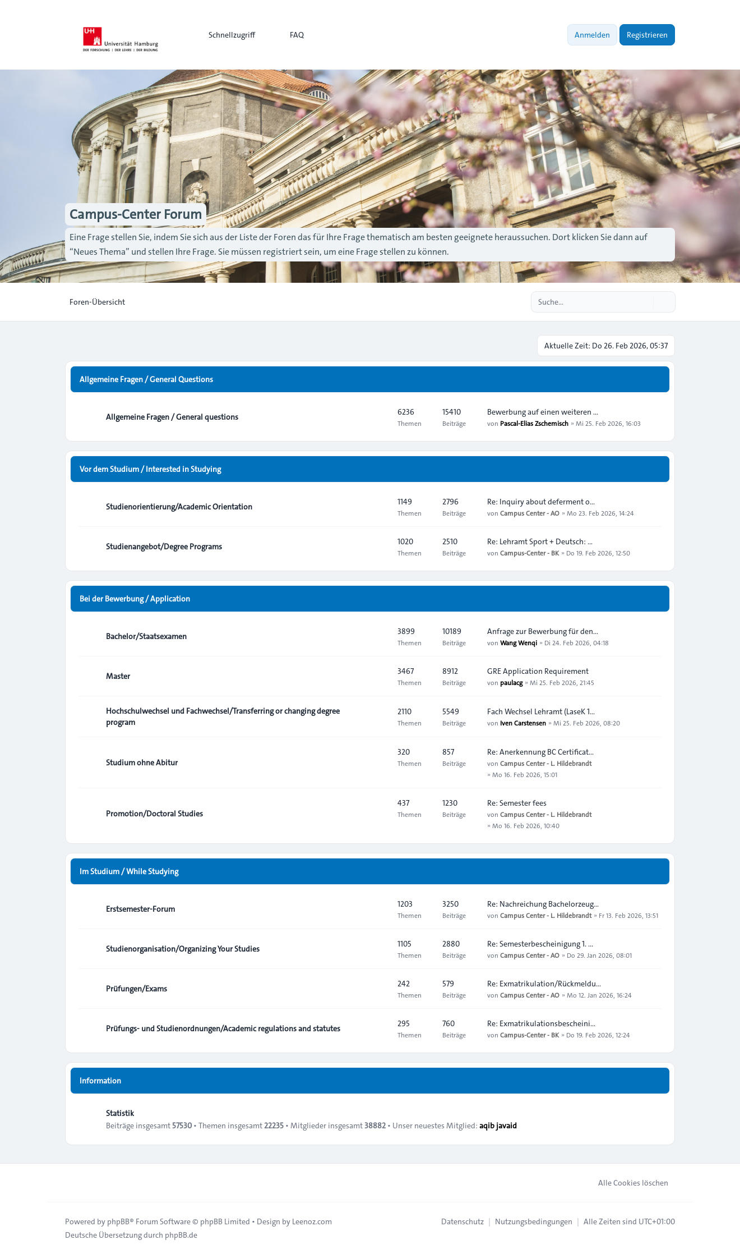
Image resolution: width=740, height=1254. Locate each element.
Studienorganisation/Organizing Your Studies (183, 948)
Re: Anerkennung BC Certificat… (540, 751)
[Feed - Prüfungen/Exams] (378, 988)
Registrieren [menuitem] (647, 34)
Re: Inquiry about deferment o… (541, 501)
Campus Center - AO (529, 513)
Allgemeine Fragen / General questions (172, 416)
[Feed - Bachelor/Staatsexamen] (378, 636)
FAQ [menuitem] (289, 34)
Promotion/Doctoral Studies (154, 813)
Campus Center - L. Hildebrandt (545, 763)
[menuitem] (226, 35)
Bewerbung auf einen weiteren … (542, 411)
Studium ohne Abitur (142, 762)
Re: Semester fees (517, 803)
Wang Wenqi (518, 642)
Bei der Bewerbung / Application (135, 598)
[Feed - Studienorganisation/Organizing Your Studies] (378, 948)
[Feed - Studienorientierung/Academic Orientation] (378, 506)
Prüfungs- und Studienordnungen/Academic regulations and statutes (223, 1028)
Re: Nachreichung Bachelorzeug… (543, 904)
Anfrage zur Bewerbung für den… (542, 631)
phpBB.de (181, 1235)
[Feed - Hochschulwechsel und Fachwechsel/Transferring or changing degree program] (378, 716)
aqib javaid (498, 1125)
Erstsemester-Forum (140, 909)
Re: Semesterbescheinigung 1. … (540, 943)
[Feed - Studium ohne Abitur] (378, 762)
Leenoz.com (312, 1221)
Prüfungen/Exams (136, 988)
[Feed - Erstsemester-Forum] (378, 908)
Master (118, 676)
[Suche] (643, 301)
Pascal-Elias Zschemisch (534, 423)
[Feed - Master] (378, 676)
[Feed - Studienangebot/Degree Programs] (378, 546)
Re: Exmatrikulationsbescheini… (541, 1023)
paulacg (511, 682)
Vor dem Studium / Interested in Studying (150, 469)
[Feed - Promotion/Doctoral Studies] (378, 813)
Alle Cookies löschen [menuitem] (626, 1182)
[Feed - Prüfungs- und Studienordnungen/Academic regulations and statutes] (378, 1028)
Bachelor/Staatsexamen (146, 636)
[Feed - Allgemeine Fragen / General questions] (378, 416)
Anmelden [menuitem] (592, 34)
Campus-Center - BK (529, 553)
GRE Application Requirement (538, 671)
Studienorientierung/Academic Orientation (179, 506)
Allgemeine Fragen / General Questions (146, 379)
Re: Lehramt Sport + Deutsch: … (540, 541)
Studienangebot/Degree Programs (164, 546)
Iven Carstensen (523, 723)
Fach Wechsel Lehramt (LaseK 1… (541, 711)
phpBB (118, 1221)
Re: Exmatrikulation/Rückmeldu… (544, 983)
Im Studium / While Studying (129, 871)
